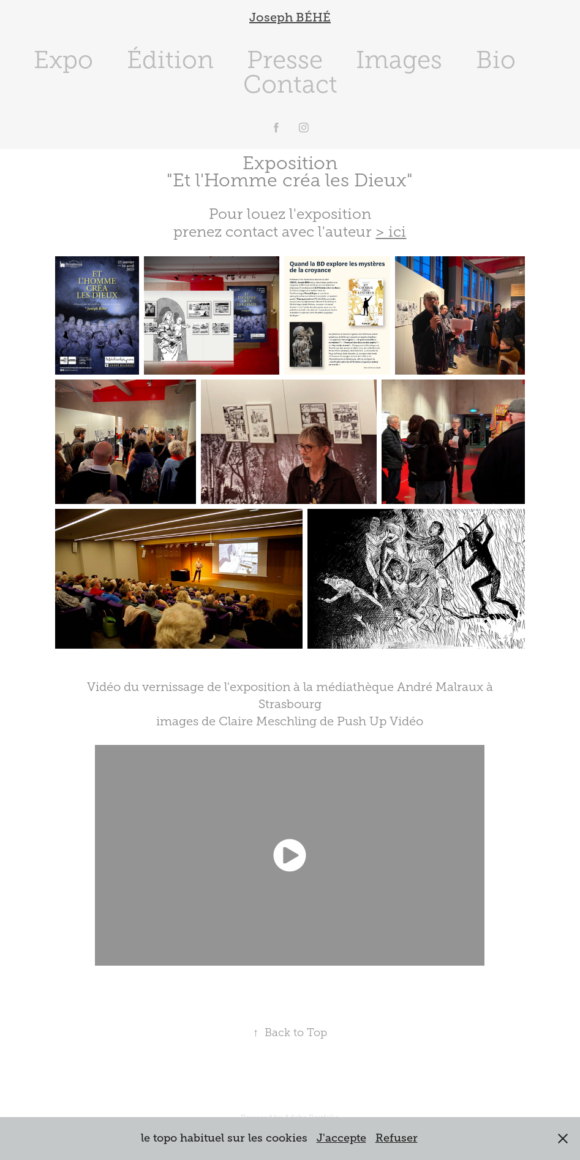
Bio (496, 60)
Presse (285, 60)
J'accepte (341, 1138)
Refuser (396, 1138)
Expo (63, 60)
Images (399, 60)
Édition (170, 60)
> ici (390, 232)
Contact (290, 84)
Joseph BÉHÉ (290, 17)
